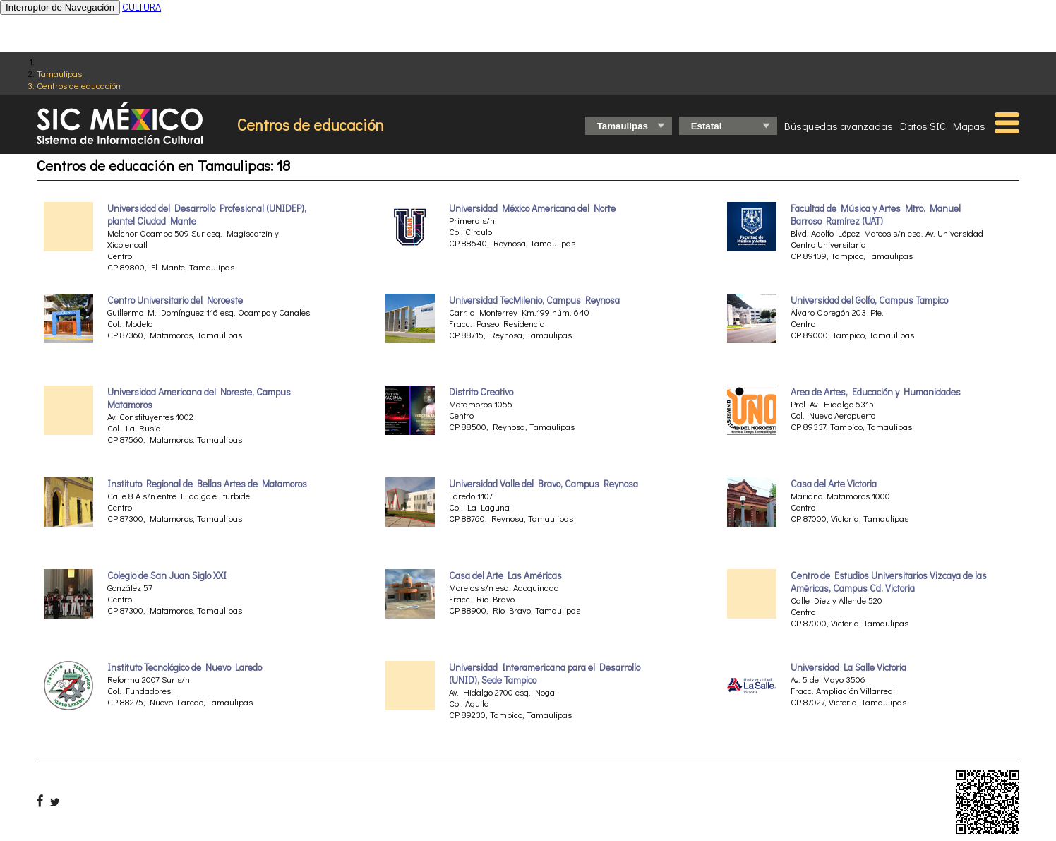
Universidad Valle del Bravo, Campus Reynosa (543, 483)
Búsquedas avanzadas (838, 126)
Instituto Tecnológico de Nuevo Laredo (184, 667)
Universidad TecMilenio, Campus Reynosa (534, 300)
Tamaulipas (59, 73)
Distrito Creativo (481, 392)
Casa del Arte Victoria (834, 483)
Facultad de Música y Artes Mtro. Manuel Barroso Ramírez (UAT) (876, 214)
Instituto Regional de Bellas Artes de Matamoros (207, 483)
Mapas (969, 126)
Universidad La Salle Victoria (848, 667)
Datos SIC (923, 126)
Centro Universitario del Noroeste (175, 300)
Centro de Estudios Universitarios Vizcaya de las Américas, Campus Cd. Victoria (889, 582)
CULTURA (141, 6)
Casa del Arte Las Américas (505, 575)
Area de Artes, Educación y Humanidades (876, 392)
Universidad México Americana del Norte (532, 208)
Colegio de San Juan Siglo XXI (167, 575)
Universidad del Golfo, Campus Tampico (869, 300)
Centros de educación (79, 85)
